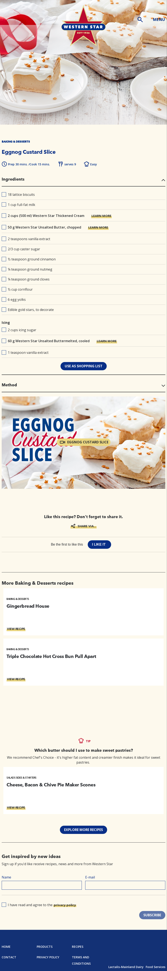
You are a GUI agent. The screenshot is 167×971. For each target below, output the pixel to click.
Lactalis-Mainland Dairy (126, 967)
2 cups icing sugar (19, 330)
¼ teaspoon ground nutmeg (27, 269)
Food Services (155, 967)
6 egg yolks (14, 299)
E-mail (90, 877)
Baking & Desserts (18, 599)
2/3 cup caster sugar (21, 249)
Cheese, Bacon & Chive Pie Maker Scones (51, 784)
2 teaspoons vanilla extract (26, 239)
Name (6, 877)
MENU (159, 19)
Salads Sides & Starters (21, 777)
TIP (88, 741)
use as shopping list (83, 366)
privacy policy (65, 905)
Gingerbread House (28, 606)
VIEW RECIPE (16, 628)
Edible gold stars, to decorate (28, 309)
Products (45, 947)
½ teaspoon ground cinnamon (29, 259)
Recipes (77, 947)
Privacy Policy (48, 957)
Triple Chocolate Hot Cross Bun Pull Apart (51, 656)
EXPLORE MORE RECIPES (83, 829)
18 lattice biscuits (18, 194)
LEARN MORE (101, 216)
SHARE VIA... (87, 526)
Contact (9, 957)
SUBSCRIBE (152, 915)
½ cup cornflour (17, 289)
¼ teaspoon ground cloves (26, 279)
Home (6, 947)
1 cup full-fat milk (18, 204)
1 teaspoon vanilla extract (25, 352)
